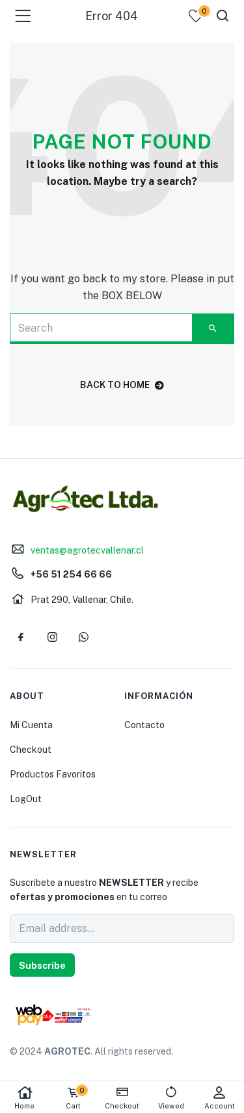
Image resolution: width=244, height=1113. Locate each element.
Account (219, 1098)
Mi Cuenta (31, 725)
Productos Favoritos (53, 774)
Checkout (30, 749)
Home (24, 1098)
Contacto (144, 725)
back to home (122, 385)
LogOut (26, 799)
